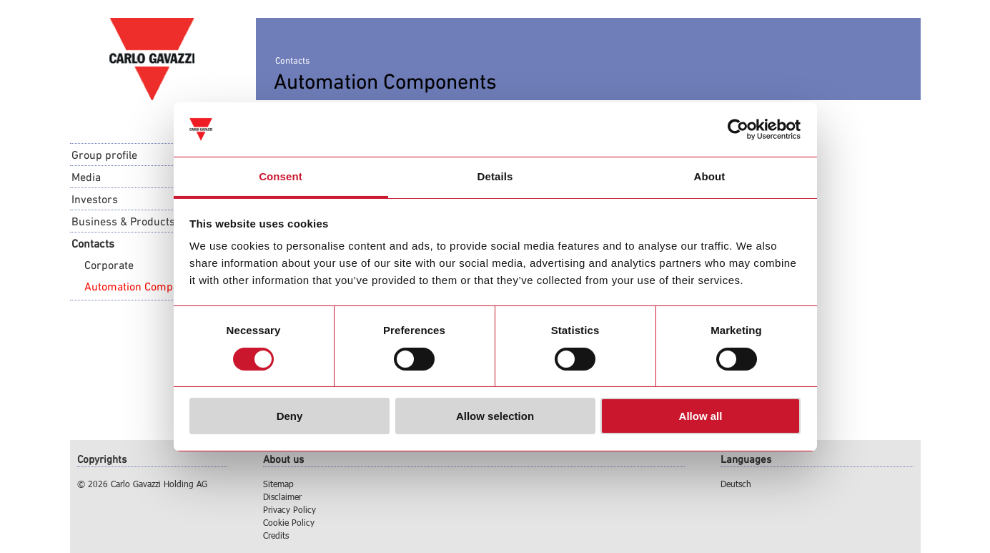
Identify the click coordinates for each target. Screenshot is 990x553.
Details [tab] (495, 176)
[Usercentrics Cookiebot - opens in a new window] (738, 129)
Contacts (92, 243)
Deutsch (736, 483)
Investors (94, 198)
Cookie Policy (289, 522)
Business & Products (123, 221)
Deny (290, 416)
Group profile (104, 154)
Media (86, 176)
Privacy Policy (289, 509)
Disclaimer (282, 496)
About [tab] (710, 176)
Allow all (701, 416)
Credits (276, 535)
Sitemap (278, 483)
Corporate (109, 264)
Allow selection (495, 416)
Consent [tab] (280, 176)
